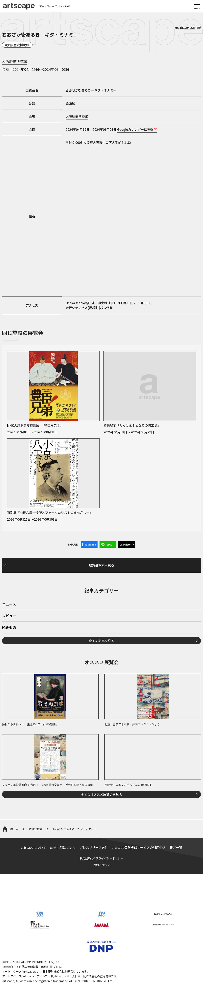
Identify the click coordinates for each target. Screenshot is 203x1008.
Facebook (90, 544)
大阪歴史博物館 (18, 45)
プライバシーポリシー (109, 858)
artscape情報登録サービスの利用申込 (139, 847)
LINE (109, 544)
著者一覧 (175, 847)
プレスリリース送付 (93, 847)
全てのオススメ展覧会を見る (101, 794)
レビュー (9, 616)
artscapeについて (33, 847)
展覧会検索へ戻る (101, 565)
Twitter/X (128, 544)
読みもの (9, 627)
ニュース (9, 604)
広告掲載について (63, 847)
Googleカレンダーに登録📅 (137, 129)
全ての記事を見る (101, 640)
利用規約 (85, 858)
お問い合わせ (101, 865)
